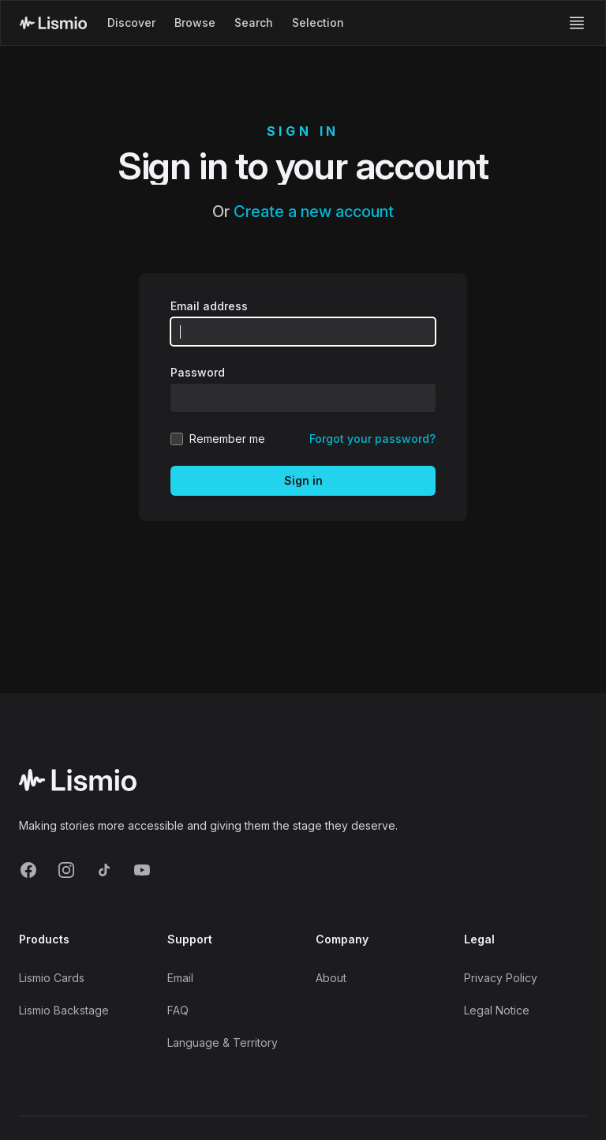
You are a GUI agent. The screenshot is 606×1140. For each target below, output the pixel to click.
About (331, 977)
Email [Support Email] (180, 977)
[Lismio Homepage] (53, 23)
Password (197, 372)
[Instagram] (66, 870)
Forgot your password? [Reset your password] (372, 438)
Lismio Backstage (64, 1010)
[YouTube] (142, 870)
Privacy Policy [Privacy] (500, 977)
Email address (209, 306)
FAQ (178, 1010)
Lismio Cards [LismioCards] (51, 977)
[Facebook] (28, 870)
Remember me (227, 438)
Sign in (303, 480)
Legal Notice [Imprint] (496, 1010)
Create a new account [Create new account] (314, 211)
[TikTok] (104, 870)
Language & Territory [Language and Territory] (222, 1042)
